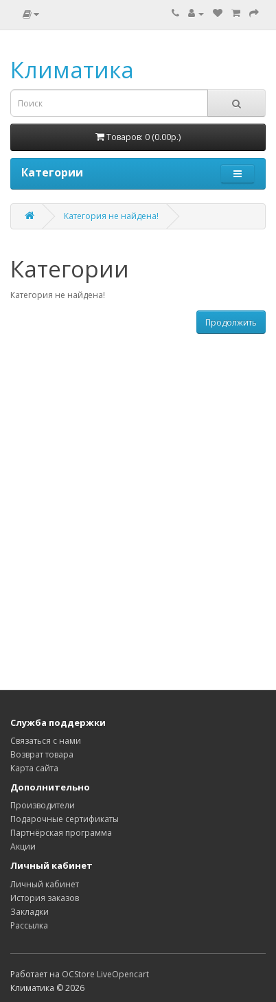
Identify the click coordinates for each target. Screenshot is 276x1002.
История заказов (44, 898)
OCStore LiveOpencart (105, 974)
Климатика (72, 69)
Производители (42, 805)
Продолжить (231, 322)
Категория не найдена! (111, 216)
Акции (23, 846)
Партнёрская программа (61, 833)
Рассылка (29, 925)
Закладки (29, 912)
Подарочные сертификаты (64, 819)
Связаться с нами (45, 741)
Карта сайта (34, 768)
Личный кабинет (44, 884)
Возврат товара (41, 754)
